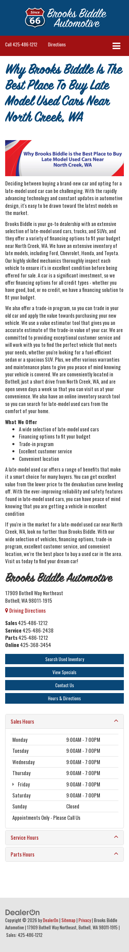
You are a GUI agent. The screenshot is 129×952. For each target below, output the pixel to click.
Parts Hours (64, 854)
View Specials (64, 672)
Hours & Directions (64, 698)
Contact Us (64, 685)
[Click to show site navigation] (116, 46)
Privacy (85, 920)
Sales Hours (64, 721)
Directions (57, 44)
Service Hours (64, 837)
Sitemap (68, 920)
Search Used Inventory (64, 659)
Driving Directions (25, 610)
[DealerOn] (22, 911)
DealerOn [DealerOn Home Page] (50, 920)
